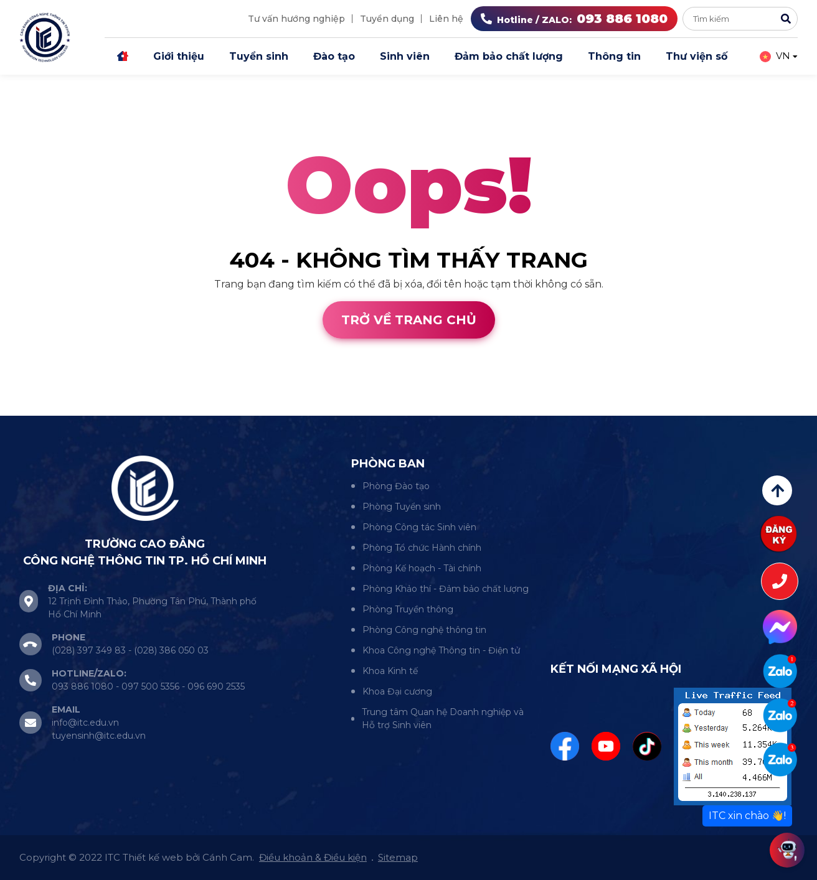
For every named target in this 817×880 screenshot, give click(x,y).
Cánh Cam (110, 408)
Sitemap (398, 857)
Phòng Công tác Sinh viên (419, 527)
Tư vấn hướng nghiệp (296, 18)
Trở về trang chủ (408, 319)
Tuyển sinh (258, 56)
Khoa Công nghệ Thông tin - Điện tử (441, 650)
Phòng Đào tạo (396, 486)
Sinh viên (405, 56)
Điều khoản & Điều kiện (313, 857)
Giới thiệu (178, 56)
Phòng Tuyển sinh (401, 506)
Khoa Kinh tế (390, 670)
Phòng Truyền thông (407, 609)
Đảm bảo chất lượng (509, 56)
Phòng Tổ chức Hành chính (421, 547)
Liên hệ (446, 18)
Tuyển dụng (387, 18)
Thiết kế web (32, 408)
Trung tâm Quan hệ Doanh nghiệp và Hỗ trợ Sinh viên (443, 718)
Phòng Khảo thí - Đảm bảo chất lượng (445, 588)
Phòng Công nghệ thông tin (424, 629)
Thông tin (614, 56)
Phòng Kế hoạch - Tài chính (421, 568)
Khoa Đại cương (397, 691)
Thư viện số (696, 56)
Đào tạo (334, 56)
